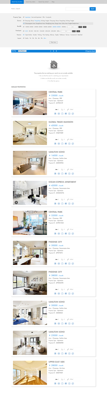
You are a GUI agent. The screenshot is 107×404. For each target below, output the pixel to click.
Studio (26, 38)
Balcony (52, 35)
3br (36, 38)
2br (33, 38)
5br (42, 38)
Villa (43, 17)
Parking (40, 35)
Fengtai (47, 20)
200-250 (47, 31)
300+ (58, 31)
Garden (35, 35)
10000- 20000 (29, 27)
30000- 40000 (47, 27)
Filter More (53, 42)
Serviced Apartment (36, 17)
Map (53, 2)
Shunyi (32, 20)
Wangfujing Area (49, 23)
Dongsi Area (58, 23)
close (105, 1)
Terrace (67, 35)
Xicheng (43, 20)
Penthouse (62, 35)
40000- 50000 (57, 27)
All (23, 17)
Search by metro (30, 2)
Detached (80, 35)
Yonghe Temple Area (73, 23)
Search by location (17, 2)
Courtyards (48, 17)
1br (30, 38)
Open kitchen (28, 35)
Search (18, 8)
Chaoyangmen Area (30, 23)
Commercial (73, 35)
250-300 (53, 31)
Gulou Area (65, 23)
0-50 (26, 31)
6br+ (45, 38)
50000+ (64, 27)
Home (13, 8)
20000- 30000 (38, 27)
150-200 (42, 31)
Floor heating (46, 35)
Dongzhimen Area (40, 23)
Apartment (27, 17)
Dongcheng (37, 20)
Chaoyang (27, 20)
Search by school (43, 2)
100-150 (36, 31)
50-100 (31, 31)
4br (39, 38)
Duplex (57, 35)
